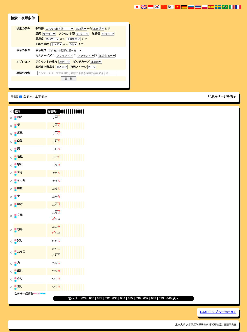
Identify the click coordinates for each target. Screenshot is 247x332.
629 (84, 294)
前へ (71, 294)
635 (130, 294)
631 (99, 294)
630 (91, 294)
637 (145, 294)
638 (153, 294)
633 (115, 294)
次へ (176, 294)
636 (138, 294)
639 (161, 294)
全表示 (28, 96)
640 (169, 294)
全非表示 (41, 96)
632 (107, 294)
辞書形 (16, 96)
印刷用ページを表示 (222, 96)
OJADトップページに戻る (218, 307)
